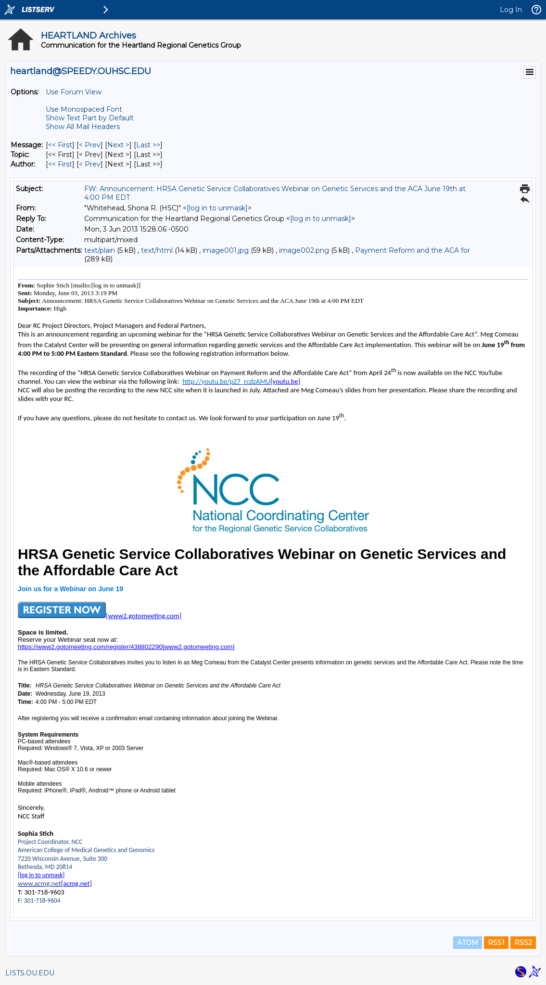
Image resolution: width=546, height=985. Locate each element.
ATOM (467, 942)
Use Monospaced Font (84, 109)
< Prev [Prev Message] (90, 145)
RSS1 (496, 942)
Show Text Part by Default (90, 118)
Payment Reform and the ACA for (412, 250)
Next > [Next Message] (118, 145)
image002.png (304, 250)
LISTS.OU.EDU (29, 973)
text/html (157, 250)
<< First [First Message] (60, 145)
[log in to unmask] (217, 208)
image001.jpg (226, 250)
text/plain (99, 250)
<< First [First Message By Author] (60, 164)
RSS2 (523, 942)
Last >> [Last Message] (148, 145)
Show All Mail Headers (83, 126)
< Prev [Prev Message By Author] (90, 164)
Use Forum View (74, 92)
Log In (511, 9)
